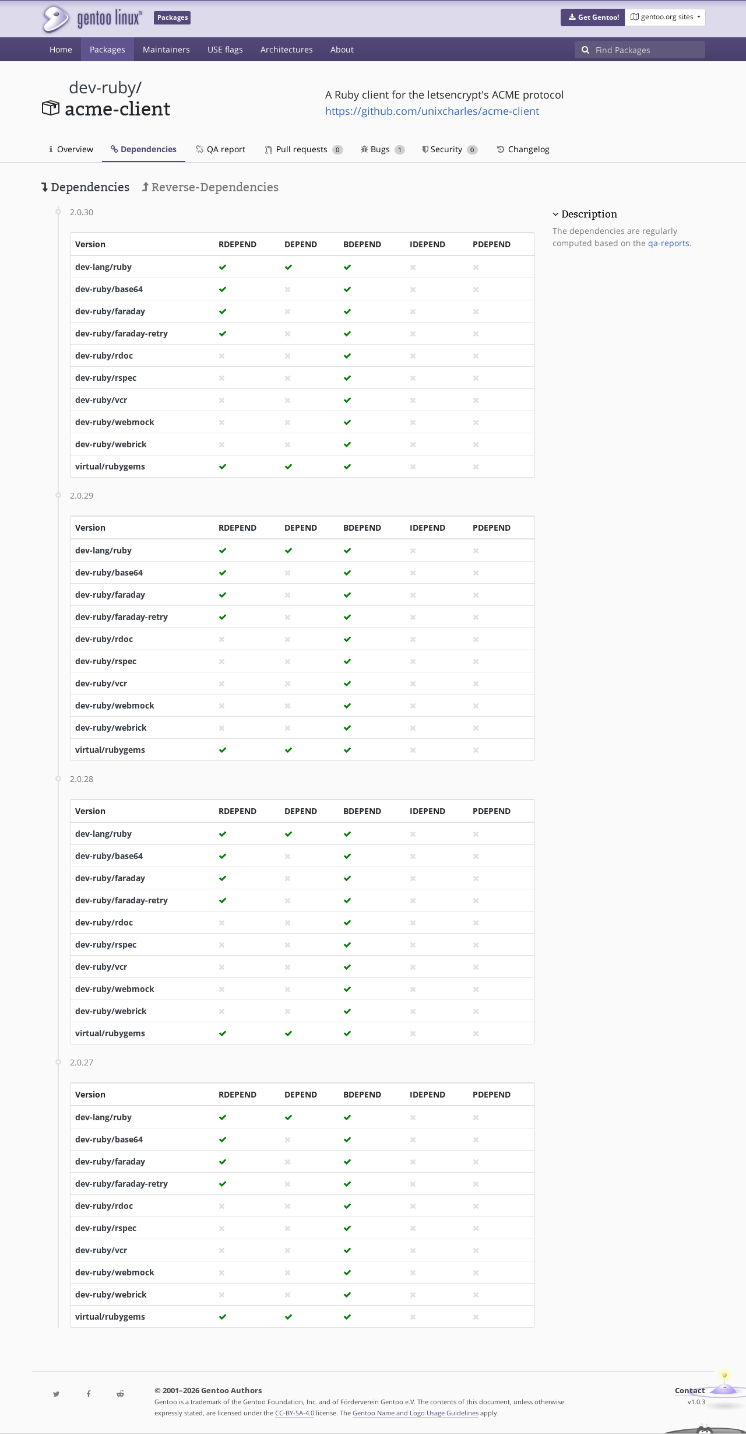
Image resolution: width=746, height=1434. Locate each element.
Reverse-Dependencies (210, 187)
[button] (593, 17)
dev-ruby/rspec (105, 377)
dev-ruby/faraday (110, 311)
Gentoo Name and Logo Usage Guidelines (415, 1412)
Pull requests (304, 149)
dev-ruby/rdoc (104, 355)
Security (450, 149)
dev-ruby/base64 (109, 288)
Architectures (287, 49)
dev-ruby (102, 87)
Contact (690, 1391)
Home (61, 49)
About (342, 49)
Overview (71, 149)
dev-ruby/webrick (111, 444)
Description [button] (589, 214)
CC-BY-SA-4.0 (294, 1412)
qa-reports (668, 242)
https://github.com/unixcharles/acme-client (432, 111)
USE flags (225, 49)
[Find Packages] (650, 49)
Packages (107, 49)
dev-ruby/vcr (101, 399)
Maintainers (166, 49)
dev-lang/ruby (103, 266)
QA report (219, 149)
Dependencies (144, 149)
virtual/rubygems (110, 466)
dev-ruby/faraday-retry (121, 333)
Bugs (383, 149)
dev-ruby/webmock (114, 421)
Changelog (522, 149)
